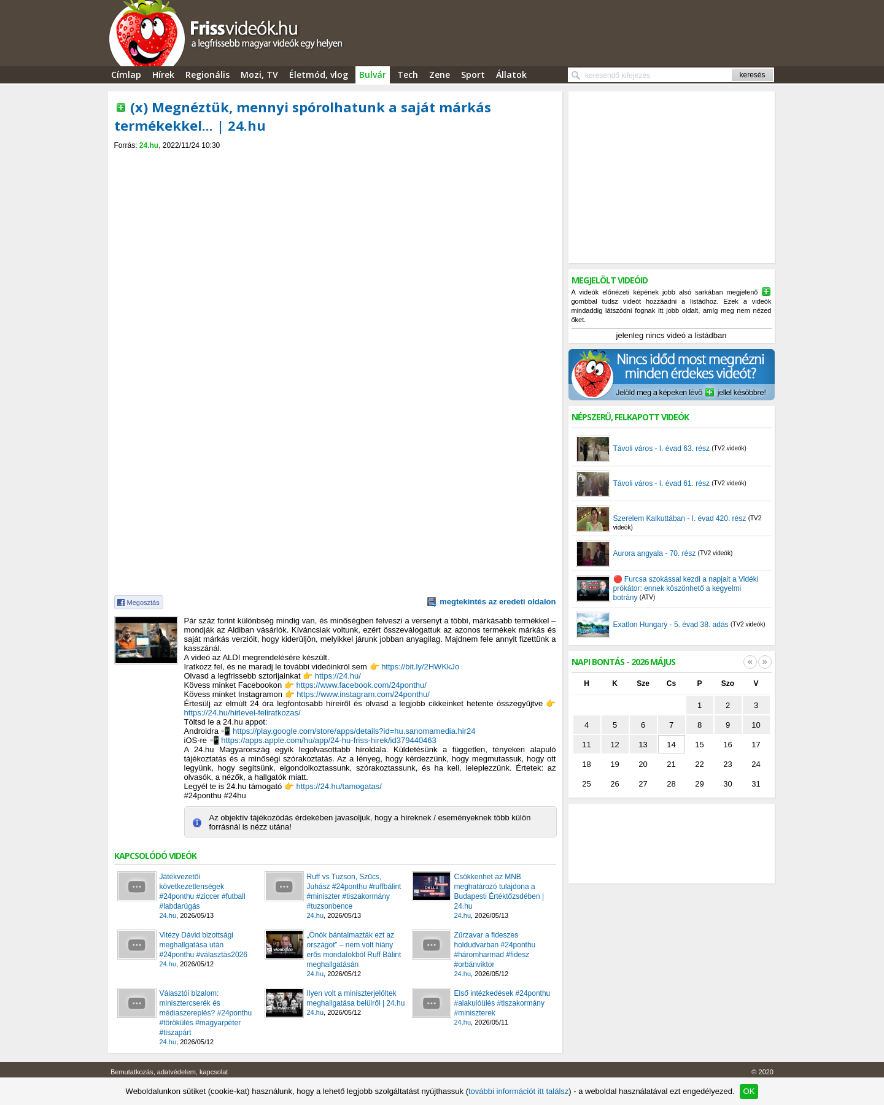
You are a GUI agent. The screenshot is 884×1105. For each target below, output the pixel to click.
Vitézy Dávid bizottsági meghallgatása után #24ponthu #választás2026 (203, 945)
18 (586, 764)
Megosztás (143, 602)
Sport (473, 74)
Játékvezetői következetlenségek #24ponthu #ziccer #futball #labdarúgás (203, 891)
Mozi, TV (259, 74)
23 (727, 764)
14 (671, 744)
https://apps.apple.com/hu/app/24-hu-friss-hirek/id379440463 (328, 740)
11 (586, 744)
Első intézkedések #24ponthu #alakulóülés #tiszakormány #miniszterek (502, 1003)
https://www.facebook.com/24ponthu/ (361, 685)
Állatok (511, 74)
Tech (407, 74)
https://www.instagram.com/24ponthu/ (363, 694)
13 (642, 744)
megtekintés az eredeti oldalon (498, 601)
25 (586, 783)
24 (755, 764)
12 (614, 744)
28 (671, 783)
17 (755, 744)
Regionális (207, 74)
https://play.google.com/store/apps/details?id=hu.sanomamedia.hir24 (354, 731)
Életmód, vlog (318, 74)
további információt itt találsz (518, 1091)
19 (614, 764)
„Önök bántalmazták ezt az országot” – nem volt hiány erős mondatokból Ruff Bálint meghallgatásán (354, 950)
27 (642, 783)
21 (671, 764)
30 (727, 783)
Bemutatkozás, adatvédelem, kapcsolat (169, 1072)
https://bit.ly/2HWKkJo (420, 666)
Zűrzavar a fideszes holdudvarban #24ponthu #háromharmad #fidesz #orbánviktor (495, 950)
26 (614, 783)
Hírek (163, 74)
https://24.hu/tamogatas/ (338, 786)
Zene (439, 74)
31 (755, 783)
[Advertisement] (335, 160)
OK (749, 1091)
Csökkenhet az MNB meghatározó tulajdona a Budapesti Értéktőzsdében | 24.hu (499, 891)
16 (727, 744)
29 (699, 783)
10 (755, 725)
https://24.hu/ (338, 675)
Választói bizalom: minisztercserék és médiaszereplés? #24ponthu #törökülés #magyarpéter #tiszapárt (206, 1013)
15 (699, 744)
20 (642, 764)
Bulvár (372, 74)
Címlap (126, 74)
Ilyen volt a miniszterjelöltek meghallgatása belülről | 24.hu (356, 998)
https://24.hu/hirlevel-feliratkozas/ (242, 712)
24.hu (148, 145)
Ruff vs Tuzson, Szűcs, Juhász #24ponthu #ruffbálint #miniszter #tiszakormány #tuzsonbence (354, 891)
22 (699, 764)
